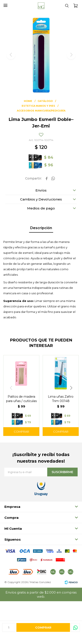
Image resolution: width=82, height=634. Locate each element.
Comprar (43, 627)
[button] (71, 388)
